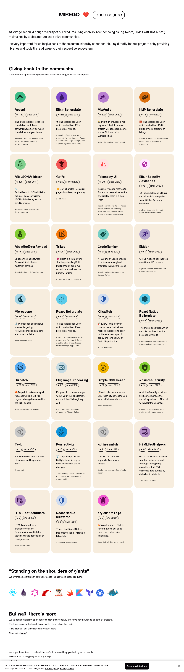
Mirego (17, 32)
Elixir (137, 32)
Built (11, 657)
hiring (23, 633)
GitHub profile (35, 629)
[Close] (179, 666)
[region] (92, 666)
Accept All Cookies (137, 666)
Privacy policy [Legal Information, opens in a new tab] (67, 668)
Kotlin (154, 32)
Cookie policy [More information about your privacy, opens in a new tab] (52, 668)
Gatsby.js (27, 657)
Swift (145, 32)
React (129, 32)
